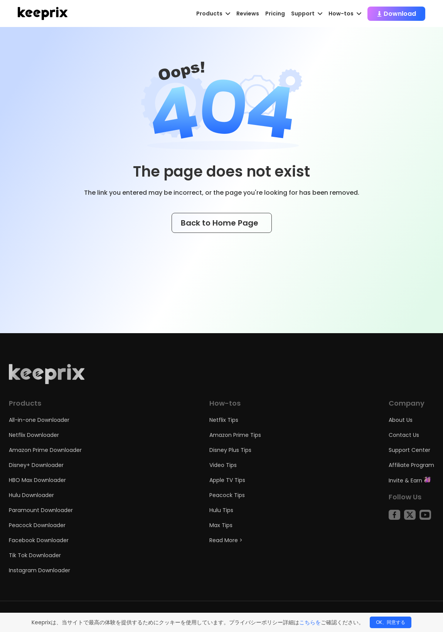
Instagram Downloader (39, 570)
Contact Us (404, 435)
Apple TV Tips (227, 480)
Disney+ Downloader (36, 465)
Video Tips (223, 465)
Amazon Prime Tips (235, 435)
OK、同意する (390, 622)
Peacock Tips (227, 495)
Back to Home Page (222, 222)
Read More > (226, 540)
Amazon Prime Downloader (45, 450)
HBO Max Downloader (37, 480)
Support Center (409, 450)
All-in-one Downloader (39, 420)
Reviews (247, 13)
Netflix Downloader (34, 435)
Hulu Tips (221, 510)
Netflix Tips (223, 420)
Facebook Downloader (39, 540)
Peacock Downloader (37, 525)
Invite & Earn (410, 480)
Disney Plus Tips (230, 450)
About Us (401, 420)
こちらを (310, 622)
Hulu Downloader (31, 495)
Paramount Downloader (41, 510)
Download (396, 13)
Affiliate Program (411, 465)
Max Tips (220, 525)
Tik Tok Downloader (35, 555)
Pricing (275, 13)
